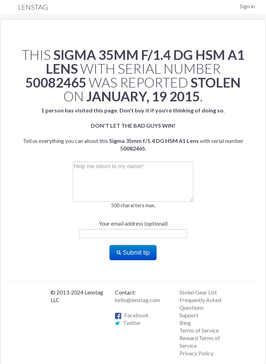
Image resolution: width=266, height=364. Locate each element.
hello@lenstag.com (137, 300)
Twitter (128, 322)
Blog (185, 322)
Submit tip (133, 252)
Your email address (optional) (133, 223)
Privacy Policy (196, 353)
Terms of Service (199, 330)
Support (188, 315)
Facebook (132, 315)
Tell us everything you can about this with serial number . (133, 129)
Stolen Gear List (198, 292)
